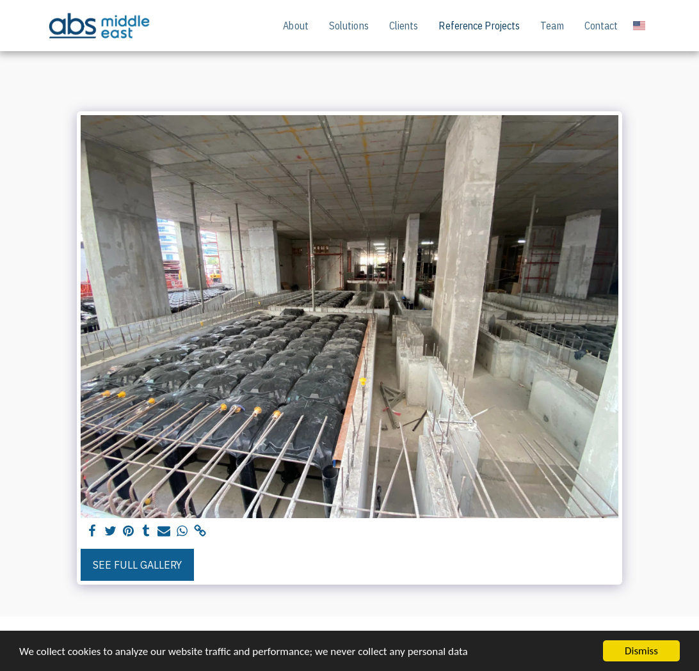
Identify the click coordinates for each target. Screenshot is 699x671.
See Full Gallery (137, 564)
